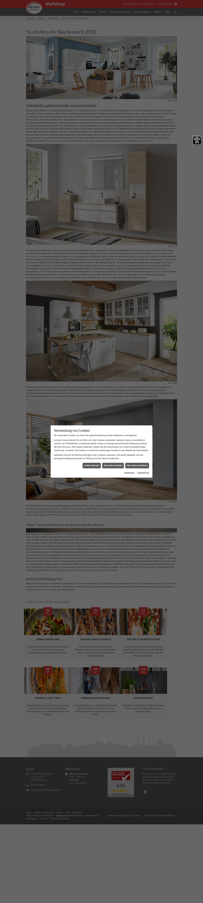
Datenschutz (143, 472)
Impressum (129, 472)
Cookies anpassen (91, 465)
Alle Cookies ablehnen (113, 465)
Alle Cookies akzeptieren (137, 465)
